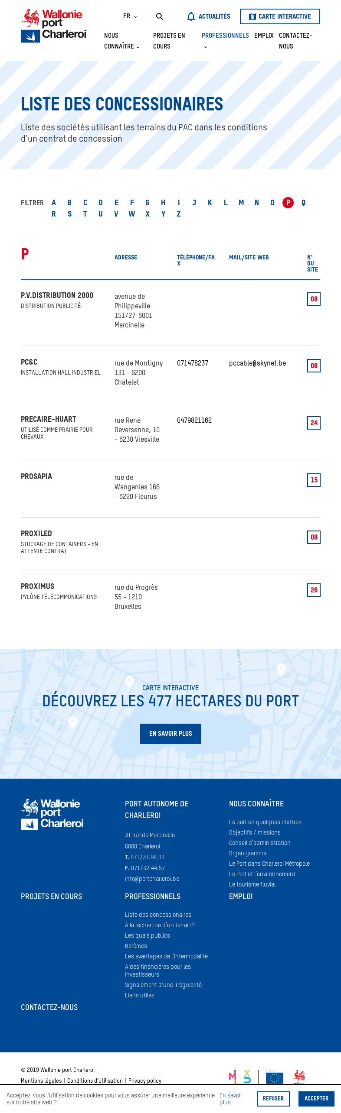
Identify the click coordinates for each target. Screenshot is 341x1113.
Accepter (316, 1099)
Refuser (273, 1099)
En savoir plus (231, 1099)
